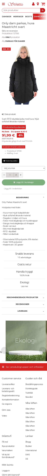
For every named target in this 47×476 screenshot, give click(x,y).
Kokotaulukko (11, 161)
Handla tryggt (24, 271)
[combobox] (23, 10)
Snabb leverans (24, 253)
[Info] (38, 4)
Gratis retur (24, 264)
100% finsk (24, 275)
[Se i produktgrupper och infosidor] (4, 4)
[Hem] (15, 4)
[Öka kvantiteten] (20, 175)
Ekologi (24, 282)
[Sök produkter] (23, 10)
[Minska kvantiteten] (4, 175)
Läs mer (24, 286)
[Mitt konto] (33, 4)
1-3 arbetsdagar (24, 257)
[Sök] (42, 10)
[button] (10, 31)
